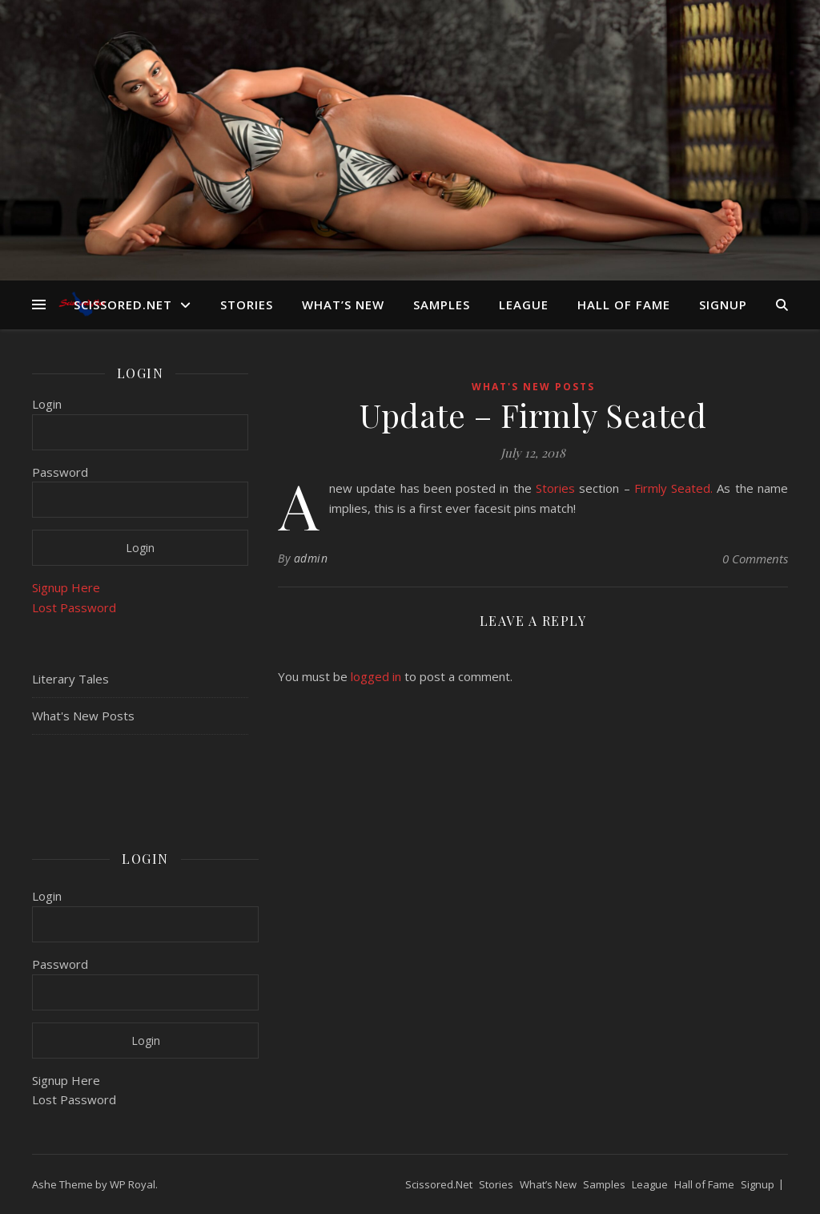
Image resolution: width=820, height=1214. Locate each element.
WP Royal (132, 1184)
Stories (246, 304)
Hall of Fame (623, 304)
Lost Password (74, 607)
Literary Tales (70, 679)
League (524, 304)
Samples (441, 304)
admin (311, 558)
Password (60, 472)
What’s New (343, 304)
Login (47, 404)
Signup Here (66, 587)
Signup (723, 304)
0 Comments (755, 559)
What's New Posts (83, 716)
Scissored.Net (123, 304)
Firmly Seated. (673, 488)
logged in (376, 676)
